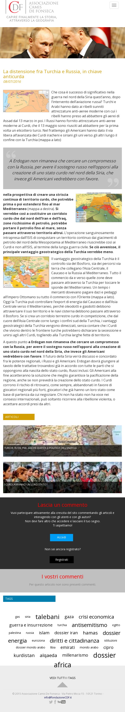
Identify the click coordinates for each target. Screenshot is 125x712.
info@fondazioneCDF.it (58, 697)
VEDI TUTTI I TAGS (63, 678)
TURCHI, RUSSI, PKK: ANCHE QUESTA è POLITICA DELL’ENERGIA (40, 448)
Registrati (61, 560)
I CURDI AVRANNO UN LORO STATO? (25, 484)
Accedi (61, 537)
